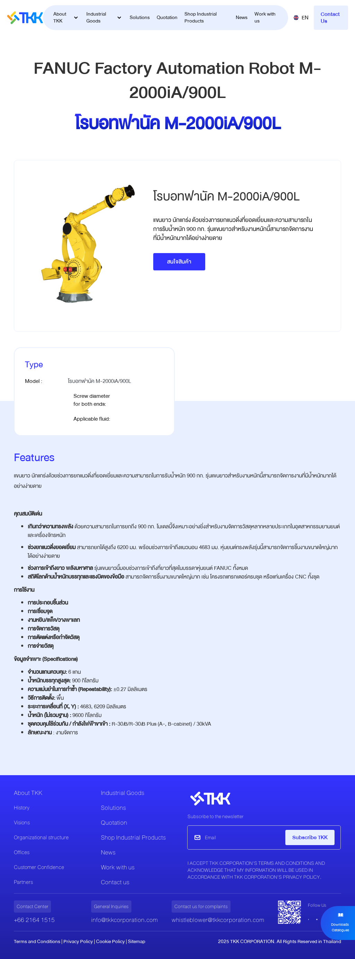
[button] (301, 17)
